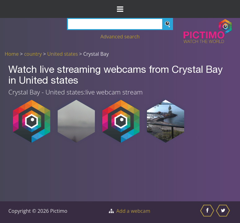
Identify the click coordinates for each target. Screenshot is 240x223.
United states (62, 53)
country (33, 53)
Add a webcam (133, 211)
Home (12, 53)
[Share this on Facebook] (208, 212)
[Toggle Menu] (120, 9)
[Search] (120, 24)
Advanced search (120, 36)
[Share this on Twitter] (224, 212)
